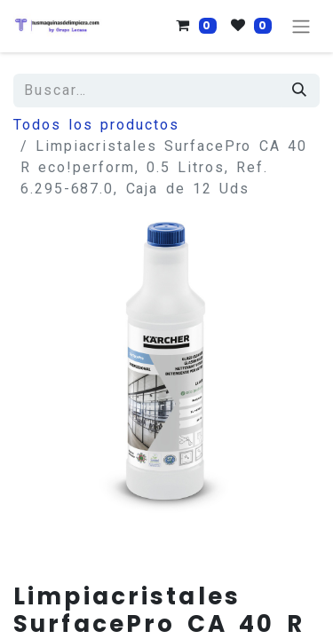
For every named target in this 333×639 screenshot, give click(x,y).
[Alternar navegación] (301, 26)
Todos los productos (96, 124)
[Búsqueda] (300, 90)
